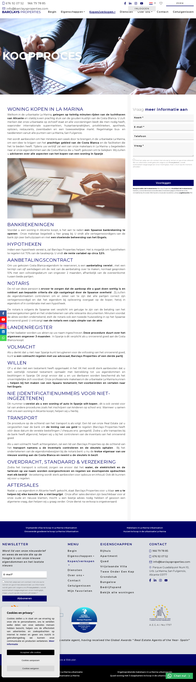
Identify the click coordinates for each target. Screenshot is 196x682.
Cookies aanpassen (31, 659)
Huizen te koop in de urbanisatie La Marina (144, 531)
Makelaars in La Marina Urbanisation (145, 528)
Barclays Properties (21, 12)
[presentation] (149, 173)
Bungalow (108, 582)
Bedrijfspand (110, 587)
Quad (104, 561)
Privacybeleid (174, 162)
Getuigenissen (183, 11)
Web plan (71, 659)
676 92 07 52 (13, 3)
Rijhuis (105, 550)
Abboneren (24, 598)
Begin (52, 11)
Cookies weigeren (30, 668)
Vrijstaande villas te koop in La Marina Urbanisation (51, 528)
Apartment (109, 556)
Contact (162, 11)
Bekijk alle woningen (117, 592)
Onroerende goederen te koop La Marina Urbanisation (51, 531)
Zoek (180, 3)
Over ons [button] (144, 11)
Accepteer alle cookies (30, 651)
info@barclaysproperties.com (25, 8)
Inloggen (142, 8)
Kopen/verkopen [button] (101, 12)
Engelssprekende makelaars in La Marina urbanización (145, 672)
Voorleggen (163, 183)
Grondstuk (108, 576)
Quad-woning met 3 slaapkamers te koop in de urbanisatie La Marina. (144, 676)
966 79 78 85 (36, 3)
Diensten (126, 11)
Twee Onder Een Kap (117, 571)
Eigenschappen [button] (72, 11)
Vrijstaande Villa (113, 566)
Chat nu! (179, 676)
